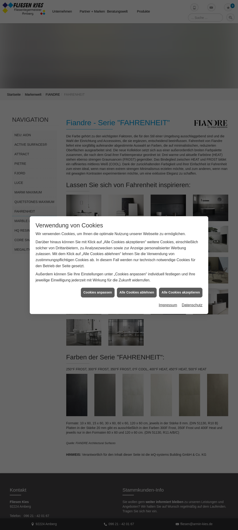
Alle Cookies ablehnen (136, 282)
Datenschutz (192, 295)
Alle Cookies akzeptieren (181, 282)
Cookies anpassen (97, 282)
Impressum (168, 295)
